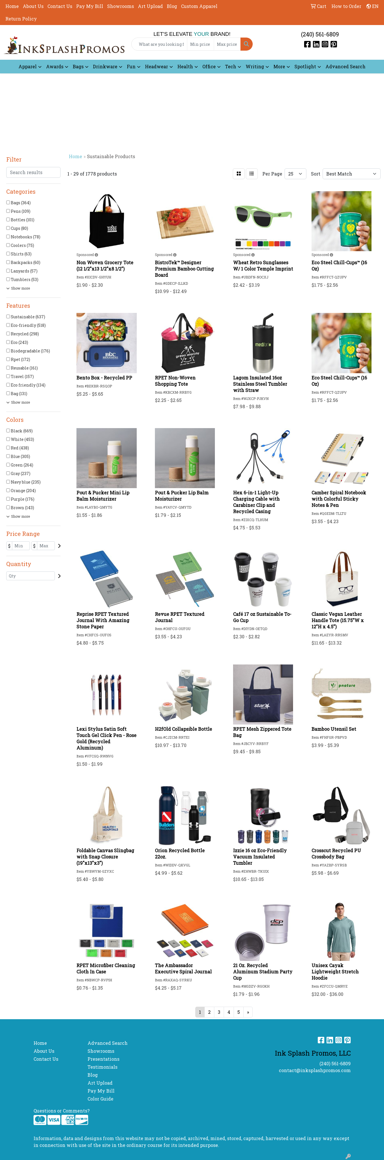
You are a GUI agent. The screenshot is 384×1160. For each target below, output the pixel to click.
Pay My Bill (89, 6)
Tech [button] (230, 66)
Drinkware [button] (105, 66)
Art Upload (150, 6)
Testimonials (102, 1067)
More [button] (279, 66)
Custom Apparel (199, 6)
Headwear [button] (156, 66)
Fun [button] (131, 66)
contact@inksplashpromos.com (315, 1070)
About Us (33, 6)
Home (12, 6)
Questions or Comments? (62, 1111)
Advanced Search (345, 66)
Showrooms (120, 6)
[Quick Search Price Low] (200, 44)
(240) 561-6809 (320, 34)
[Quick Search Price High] (227, 44)
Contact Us (59, 6)
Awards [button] (54, 66)
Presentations (103, 1059)
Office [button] (209, 66)
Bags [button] (78, 66)
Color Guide (100, 1099)
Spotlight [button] (305, 66)
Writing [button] (255, 66)
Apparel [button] (27, 66)
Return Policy (21, 19)
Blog (172, 6)
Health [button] (185, 66)
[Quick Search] (159, 44)
